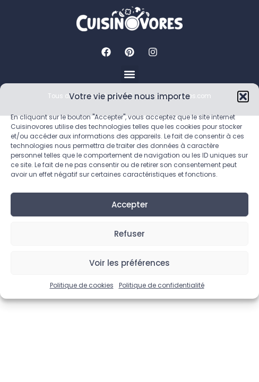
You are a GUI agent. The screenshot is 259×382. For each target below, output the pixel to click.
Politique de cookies (82, 285)
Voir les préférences (129, 262)
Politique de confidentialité (161, 285)
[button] (243, 96)
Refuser (129, 233)
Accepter (129, 204)
